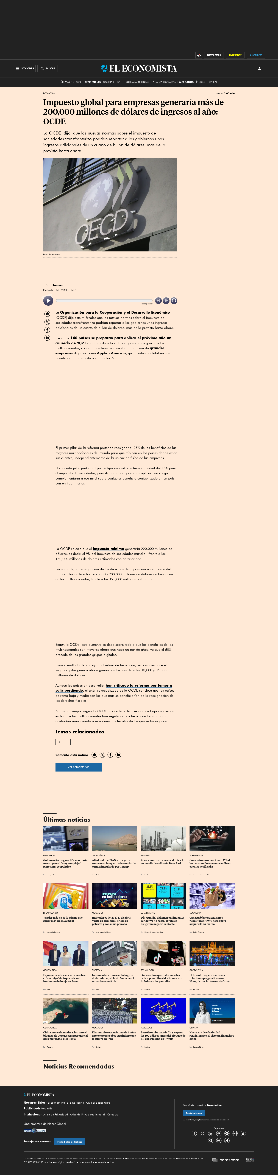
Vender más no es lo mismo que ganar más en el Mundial (63, 919)
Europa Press (52, 875)
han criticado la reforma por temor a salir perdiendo (113, 688)
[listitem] (48, 301)
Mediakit (46, 1108)
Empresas (145, 855)
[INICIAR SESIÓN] (259, 68)
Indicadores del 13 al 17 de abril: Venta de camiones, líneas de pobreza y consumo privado (112, 921)
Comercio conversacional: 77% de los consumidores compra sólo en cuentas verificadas (211, 863)
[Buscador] (47, 68)
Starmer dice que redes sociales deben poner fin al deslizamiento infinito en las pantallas (162, 978)
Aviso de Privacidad (55, 1114)
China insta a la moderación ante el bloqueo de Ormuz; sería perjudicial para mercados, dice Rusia (65, 1036)
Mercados (49, 855)
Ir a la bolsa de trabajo (69, 1141)
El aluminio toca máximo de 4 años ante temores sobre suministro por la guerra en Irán (114, 1036)
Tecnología (147, 970)
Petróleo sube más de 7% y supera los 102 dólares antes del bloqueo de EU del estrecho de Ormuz (163, 1036)
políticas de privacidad (219, 1119)
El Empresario (197, 855)
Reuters (98, 875)
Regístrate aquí (194, 1113)
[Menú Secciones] (24, 68)
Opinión (194, 1027)
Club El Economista (98, 1102)
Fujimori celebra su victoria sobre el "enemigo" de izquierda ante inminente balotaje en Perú (64, 978)
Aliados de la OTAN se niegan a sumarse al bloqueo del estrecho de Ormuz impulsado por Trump (114, 863)
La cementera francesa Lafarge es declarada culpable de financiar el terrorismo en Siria (113, 978)
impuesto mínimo (108, 548)
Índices (200, 82)
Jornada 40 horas (137, 82)
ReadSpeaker (146, 303)
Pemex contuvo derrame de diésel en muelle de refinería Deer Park (162, 862)
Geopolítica (98, 855)
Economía (49, 93)
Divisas (213, 82)
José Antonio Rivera (103, 932)
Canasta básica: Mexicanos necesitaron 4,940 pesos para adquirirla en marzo (208, 921)
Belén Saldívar (198, 932)
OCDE (63, 742)
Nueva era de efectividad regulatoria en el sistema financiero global (212, 1036)
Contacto (112, 1114)
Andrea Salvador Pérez (202, 875)
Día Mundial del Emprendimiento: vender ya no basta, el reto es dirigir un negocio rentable (163, 921)
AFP (48, 989)
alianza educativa (164, 82)
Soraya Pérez (198, 1047)
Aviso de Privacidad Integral (87, 1114)
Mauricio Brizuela (53, 932)
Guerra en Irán (112, 82)
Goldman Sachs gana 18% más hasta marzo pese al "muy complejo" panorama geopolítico (65, 863)
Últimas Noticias (71, 82)
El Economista (56, 1102)
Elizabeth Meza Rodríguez (154, 932)
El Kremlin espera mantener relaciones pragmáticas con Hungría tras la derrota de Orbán (210, 978)
